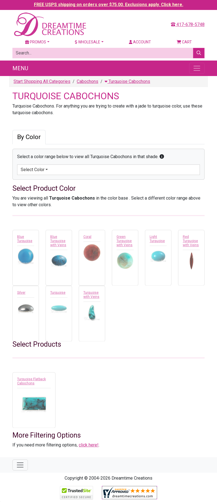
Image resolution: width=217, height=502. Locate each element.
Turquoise (57, 294)
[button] (162, 156)
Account (140, 42)
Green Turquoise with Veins (125, 242)
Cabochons (87, 81)
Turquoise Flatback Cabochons (31, 382)
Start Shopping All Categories (42, 81)
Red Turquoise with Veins (191, 242)
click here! (89, 445)
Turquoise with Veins (91, 296)
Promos (35, 42)
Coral (87, 238)
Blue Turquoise (24, 240)
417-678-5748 (188, 24)
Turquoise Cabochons (127, 81)
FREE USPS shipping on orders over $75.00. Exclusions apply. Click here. (108, 4)
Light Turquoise (157, 240)
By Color (29, 137)
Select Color (32, 169)
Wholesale (87, 42)
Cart (184, 42)
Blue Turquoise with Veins (58, 242)
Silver (21, 294)
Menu (20, 68)
